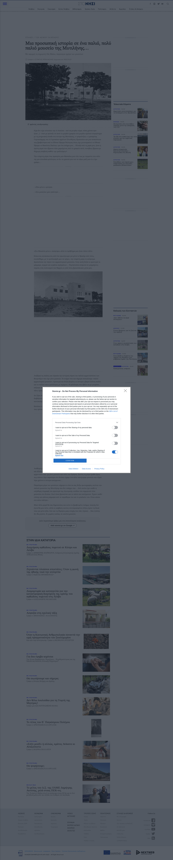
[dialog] (87, 430)
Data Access (86, 469)
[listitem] (86, 422)
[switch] (115, 427)
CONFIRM (70, 461)
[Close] (126, 391)
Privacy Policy (99, 469)
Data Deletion (73, 469)
